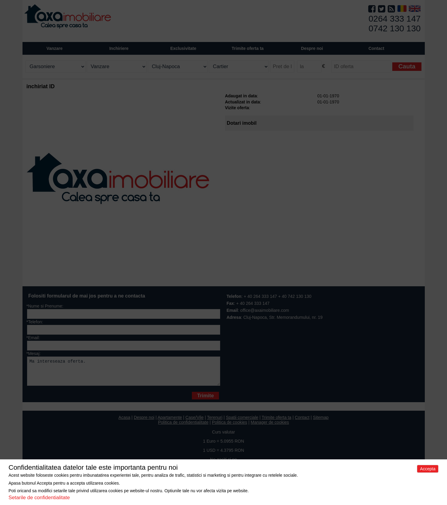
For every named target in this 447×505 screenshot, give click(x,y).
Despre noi (144, 422)
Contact (376, 48)
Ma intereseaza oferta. (123, 373)
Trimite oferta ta (248, 48)
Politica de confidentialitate (183, 426)
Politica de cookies (229, 426)
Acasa (124, 422)
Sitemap (320, 422)
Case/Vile (194, 422)
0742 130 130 (395, 28)
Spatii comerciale (242, 422)
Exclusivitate (183, 48)
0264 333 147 (395, 18)
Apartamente (170, 422)
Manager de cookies (270, 426)
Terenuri (215, 422)
